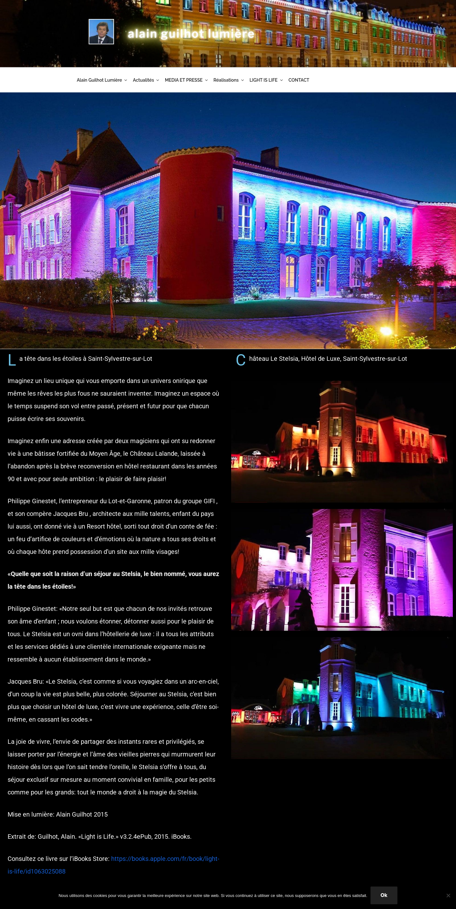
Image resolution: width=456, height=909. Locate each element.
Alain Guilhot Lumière (102, 80)
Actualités (146, 80)
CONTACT (298, 80)
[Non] (448, 895)
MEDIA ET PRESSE (187, 80)
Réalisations (229, 80)
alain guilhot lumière (191, 34)
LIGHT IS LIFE (266, 80)
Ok (384, 895)
